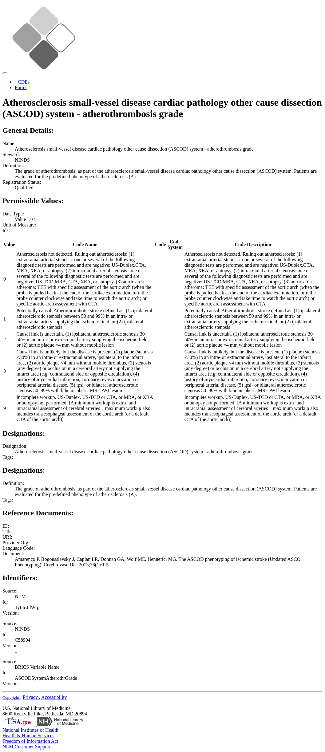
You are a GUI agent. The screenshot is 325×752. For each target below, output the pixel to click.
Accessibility (54, 697)
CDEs (24, 82)
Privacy (31, 697)
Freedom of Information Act (30, 741)
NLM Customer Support (26, 746)
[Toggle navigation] (4, 73)
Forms (21, 87)
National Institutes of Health (30, 730)
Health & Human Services (28, 735)
